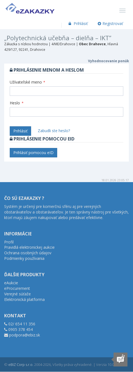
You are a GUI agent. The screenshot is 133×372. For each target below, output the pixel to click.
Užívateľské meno (27, 82)
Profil (9, 242)
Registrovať (110, 23)
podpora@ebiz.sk (24, 335)
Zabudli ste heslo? (54, 130)
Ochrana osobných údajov (27, 252)
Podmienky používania (24, 258)
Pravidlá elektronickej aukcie (29, 247)
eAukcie (11, 282)
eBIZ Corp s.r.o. (20, 364)
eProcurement (17, 288)
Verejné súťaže (17, 293)
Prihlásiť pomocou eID (33, 152)
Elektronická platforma (24, 299)
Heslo (17, 102)
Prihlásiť (77, 23)
